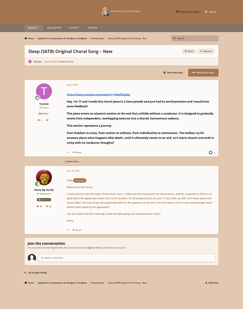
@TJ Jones (80, 180)
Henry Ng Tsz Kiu (44, 189)
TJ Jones (37, 61)
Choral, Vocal (66, 61)
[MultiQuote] (68, 152)
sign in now (93, 247)
